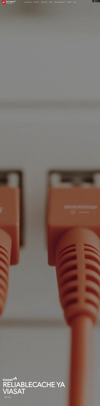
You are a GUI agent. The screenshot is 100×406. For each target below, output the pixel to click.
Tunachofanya (28, 2)
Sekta (50, 2)
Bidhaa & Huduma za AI (59, 2)
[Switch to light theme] (93, 1)
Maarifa (69, 2)
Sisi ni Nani (36, 2)
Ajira (74, 2)
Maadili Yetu (44, 2)
